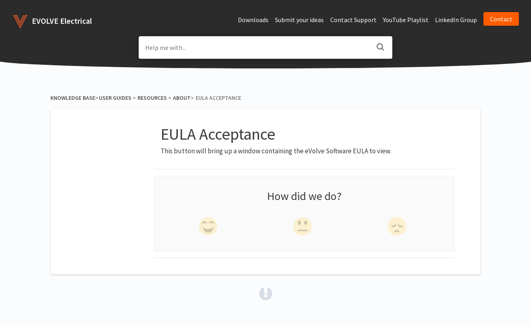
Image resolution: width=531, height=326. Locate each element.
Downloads (253, 20)
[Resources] (152, 97)
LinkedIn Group (456, 20)
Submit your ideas (299, 20)
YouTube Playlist (406, 20)
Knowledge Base (72, 97)
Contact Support (353, 20)
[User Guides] (114, 97)
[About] (182, 97)
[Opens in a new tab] (265, 293)
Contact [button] (501, 19)
